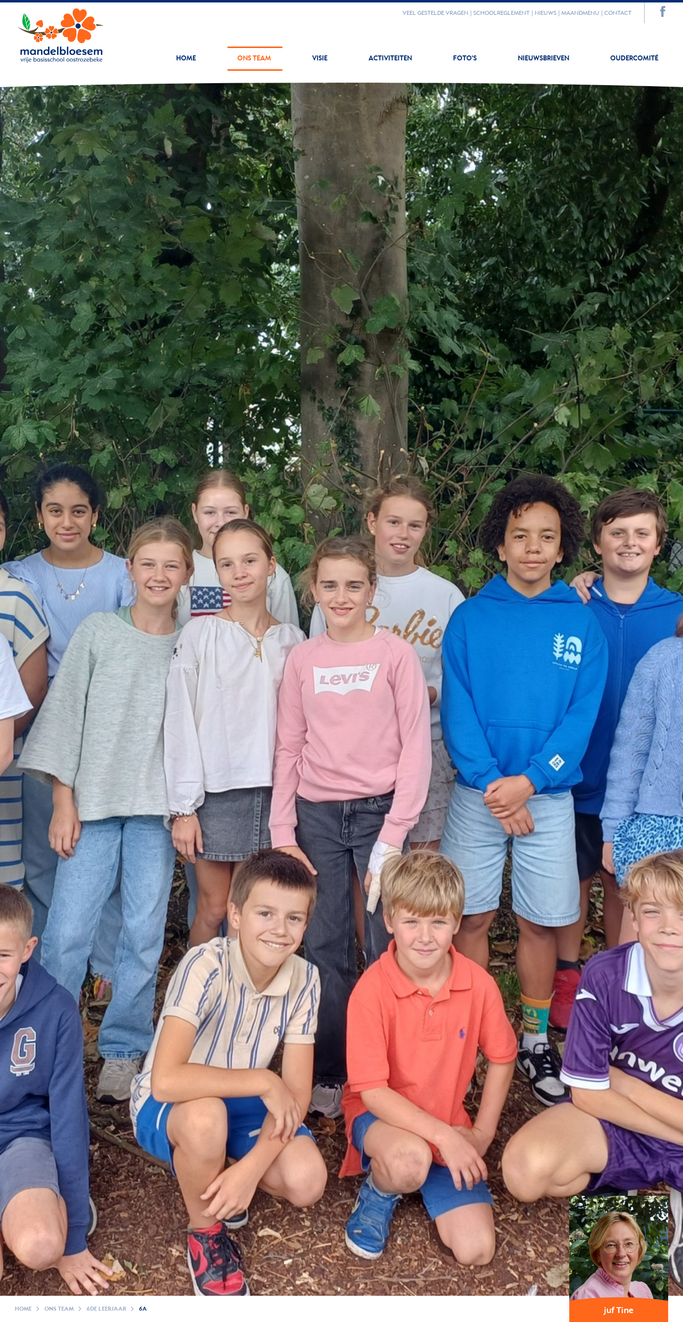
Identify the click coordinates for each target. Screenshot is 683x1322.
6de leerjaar (106, 1309)
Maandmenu (580, 13)
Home (186, 58)
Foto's (465, 58)
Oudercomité (634, 58)
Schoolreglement (501, 13)
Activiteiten (390, 58)
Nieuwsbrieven (544, 58)
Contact (618, 13)
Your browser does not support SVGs (60, 33)
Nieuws (545, 13)
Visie (320, 58)
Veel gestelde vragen (435, 13)
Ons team (255, 58)
